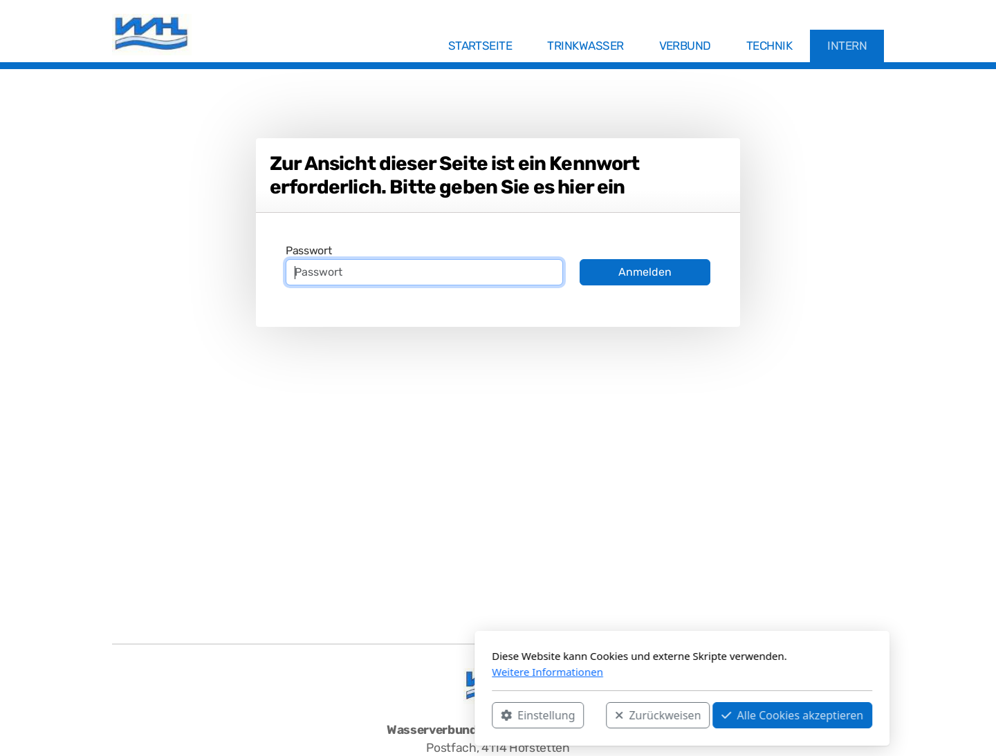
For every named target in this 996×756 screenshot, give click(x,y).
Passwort (308, 250)
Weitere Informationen (363, 672)
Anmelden (645, 271)
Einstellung (354, 715)
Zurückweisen (474, 715)
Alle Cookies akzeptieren (608, 715)
